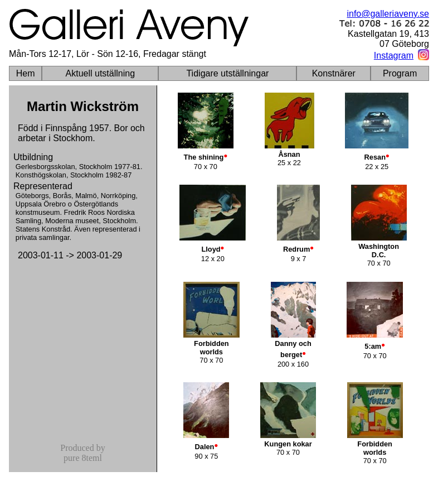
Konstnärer (334, 73)
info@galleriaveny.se (388, 13)
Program (400, 73)
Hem (25, 73)
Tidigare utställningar (227, 73)
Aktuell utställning (100, 73)
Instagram (393, 55)
